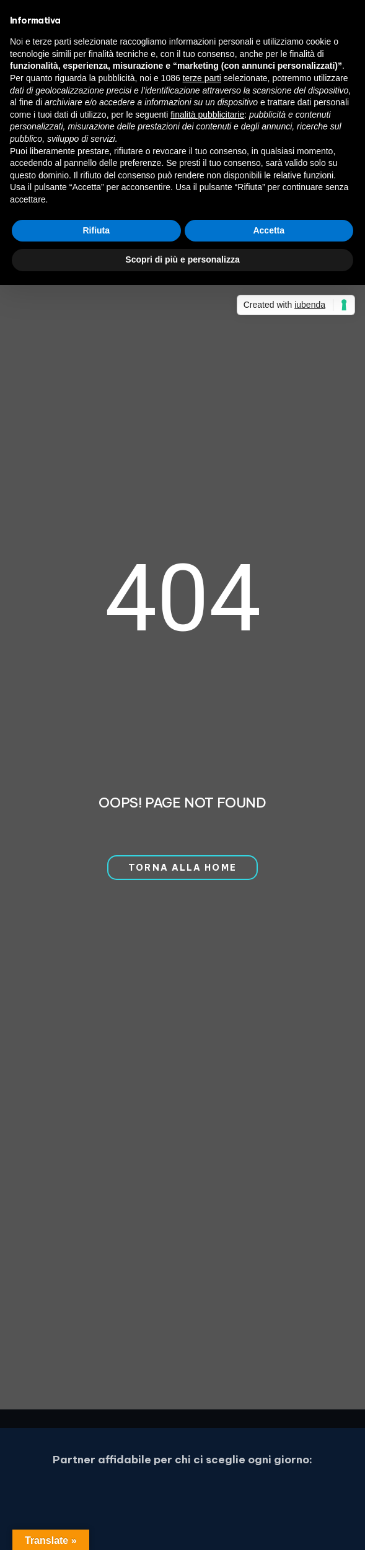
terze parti (202, 78)
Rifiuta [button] (96, 230)
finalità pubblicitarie (207, 115)
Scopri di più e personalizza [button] (182, 259)
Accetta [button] (268, 230)
